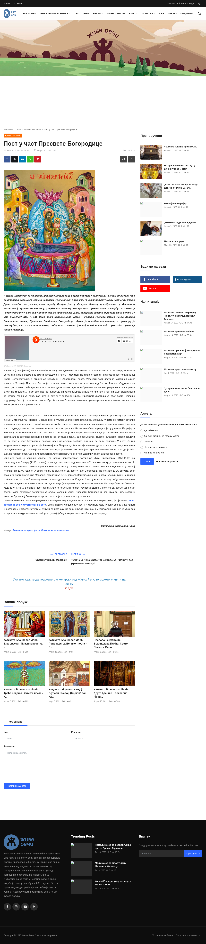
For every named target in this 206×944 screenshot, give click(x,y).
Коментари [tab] (16, 721)
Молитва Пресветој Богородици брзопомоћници (182, 352)
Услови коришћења (160, 935)
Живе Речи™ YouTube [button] (55, 13)
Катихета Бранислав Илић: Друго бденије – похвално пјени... (111, 693)
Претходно (58, 554)
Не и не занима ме (154, 452)
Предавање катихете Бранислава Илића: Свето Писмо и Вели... (111, 644)
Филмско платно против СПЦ (180, 146)
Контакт (7, 3)
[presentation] (28, 773)
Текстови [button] (82, 13)
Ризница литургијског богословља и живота (41, 530)
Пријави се (172, 3)
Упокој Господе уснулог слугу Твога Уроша (113, 883)
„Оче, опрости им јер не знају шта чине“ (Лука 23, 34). (181, 186)
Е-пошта (75, 732)
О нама (18, 3)
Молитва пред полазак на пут (180, 369)
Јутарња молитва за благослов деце (182, 390)
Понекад (148, 441)
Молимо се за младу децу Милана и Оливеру (110, 865)
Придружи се (193, 853)
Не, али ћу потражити (155, 447)
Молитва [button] (148, 13)
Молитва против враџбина (179, 331)
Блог (19, 129)
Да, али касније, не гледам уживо (161, 436)
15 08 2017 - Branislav (22, 366)
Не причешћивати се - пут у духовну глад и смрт (179, 167)
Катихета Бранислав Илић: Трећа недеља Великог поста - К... (23, 693)
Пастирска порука (174, 241)
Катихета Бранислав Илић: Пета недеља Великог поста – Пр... (68, 644)
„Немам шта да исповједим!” (180, 222)
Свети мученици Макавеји (51, 559)
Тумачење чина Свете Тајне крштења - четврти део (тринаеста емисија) (102, 561)
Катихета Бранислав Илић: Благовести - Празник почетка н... (23, 644)
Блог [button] (133, 13)
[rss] (34, 907)
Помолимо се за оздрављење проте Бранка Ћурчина (113, 846)
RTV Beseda (8, 366)
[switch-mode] (199, 3)
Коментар (9, 746)
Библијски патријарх (176, 203)
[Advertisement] (103, 103)
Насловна (29, 13)
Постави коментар (16, 786)
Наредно (78, 554)
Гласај (147, 461)
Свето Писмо (168, 13)
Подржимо (187, 13)
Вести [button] (98, 13)
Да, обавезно (151, 430)
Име (6, 732)
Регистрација (187, 3)
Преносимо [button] (116, 13)
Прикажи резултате (167, 461)
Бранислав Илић (32, 129)
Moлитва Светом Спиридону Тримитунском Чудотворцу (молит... (180, 315)
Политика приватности (187, 935)
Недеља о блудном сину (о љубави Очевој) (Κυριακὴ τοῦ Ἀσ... (68, 693)
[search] (199, 13)
